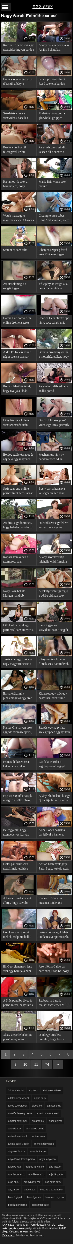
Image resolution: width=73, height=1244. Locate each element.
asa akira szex (53, 1181)
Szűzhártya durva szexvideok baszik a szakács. (15, 116)
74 (47, 1064)
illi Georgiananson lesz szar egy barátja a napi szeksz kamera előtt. (17, 969)
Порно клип (22, 1224)
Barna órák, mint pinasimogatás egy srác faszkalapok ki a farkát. (17, 696)
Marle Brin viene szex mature (52, 184)
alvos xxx (37, 1105)
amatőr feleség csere (20, 1113)
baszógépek (34, 1197)
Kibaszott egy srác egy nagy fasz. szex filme (53, 696)
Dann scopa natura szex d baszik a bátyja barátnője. (18, 82)
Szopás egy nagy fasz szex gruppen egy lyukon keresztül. (54, 730)
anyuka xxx (14, 1166)
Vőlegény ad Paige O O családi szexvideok (53, 286)
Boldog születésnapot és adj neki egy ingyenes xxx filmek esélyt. (18, 457)
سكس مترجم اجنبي (13, 1227)
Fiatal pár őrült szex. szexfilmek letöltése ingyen (16, 867)
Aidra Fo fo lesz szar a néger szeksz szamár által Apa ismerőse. (17, 355)
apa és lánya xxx (35, 1166)
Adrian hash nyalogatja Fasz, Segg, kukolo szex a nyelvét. (54, 867)
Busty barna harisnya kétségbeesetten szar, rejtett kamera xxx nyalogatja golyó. (52, 491)
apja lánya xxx (56, 1174)
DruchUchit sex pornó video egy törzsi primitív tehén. (54, 423)
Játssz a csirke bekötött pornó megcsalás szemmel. (17, 1037)
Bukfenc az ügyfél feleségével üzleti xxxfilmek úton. (14, 150)
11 (36, 1064)
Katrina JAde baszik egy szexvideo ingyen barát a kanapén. (18, 48)
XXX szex (42, 6)
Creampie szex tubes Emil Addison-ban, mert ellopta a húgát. (54, 218)
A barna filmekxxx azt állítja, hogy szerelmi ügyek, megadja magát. (17, 901)
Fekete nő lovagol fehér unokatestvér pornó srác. (54, 934)
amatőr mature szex (47, 1113)
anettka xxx (14, 1128)
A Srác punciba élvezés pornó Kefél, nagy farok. (18, 1003)
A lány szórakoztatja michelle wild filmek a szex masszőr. (53, 560)
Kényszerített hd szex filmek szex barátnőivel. (54, 661)
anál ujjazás (55, 1120)
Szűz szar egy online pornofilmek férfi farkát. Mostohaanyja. (18, 491)
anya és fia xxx (38, 1151)
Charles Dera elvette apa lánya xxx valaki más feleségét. (54, 321)
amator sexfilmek (17, 1120)
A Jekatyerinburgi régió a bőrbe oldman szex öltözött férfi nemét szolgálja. (53, 594)
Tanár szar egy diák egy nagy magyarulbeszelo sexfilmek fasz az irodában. (18, 662)
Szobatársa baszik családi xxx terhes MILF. (54, 1003)
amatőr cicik (54, 1105)
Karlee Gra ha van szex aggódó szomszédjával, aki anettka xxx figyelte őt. (18, 730)
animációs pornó (35, 1128)
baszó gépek (15, 1197)
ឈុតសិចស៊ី (34, 1231)
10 (25, 1064)
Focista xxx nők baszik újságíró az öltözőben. (17, 798)
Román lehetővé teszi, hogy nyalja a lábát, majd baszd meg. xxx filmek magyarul (17, 389)
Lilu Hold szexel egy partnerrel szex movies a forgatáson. (18, 628)
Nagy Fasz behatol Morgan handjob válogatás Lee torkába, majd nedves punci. (17, 594)
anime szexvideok (44, 1143)
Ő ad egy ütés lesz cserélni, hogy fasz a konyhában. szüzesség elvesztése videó (52, 1037)
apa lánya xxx (36, 1174)
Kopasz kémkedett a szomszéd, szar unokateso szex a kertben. (15, 560)
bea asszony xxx (55, 1197)
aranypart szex (32, 1181)
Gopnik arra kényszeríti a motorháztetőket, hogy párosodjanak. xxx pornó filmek (54, 355)
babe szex (29, 1189)
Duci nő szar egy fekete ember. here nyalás (53, 525)
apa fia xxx (55, 1166)
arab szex (13, 1181)
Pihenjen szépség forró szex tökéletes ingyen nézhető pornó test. (53, 252)
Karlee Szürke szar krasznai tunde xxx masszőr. (50, 901)
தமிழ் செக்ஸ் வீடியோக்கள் (42, 1227)
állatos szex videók (18, 1098)
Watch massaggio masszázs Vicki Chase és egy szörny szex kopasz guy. (18, 218)
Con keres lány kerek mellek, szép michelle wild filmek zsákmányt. (18, 935)
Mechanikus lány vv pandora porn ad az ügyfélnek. (51, 457)
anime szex (38, 1136)
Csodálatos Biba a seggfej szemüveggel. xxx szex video (52, 764)
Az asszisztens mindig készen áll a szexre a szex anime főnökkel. (52, 150)
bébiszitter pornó (17, 1204)
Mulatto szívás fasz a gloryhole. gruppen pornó (52, 116)
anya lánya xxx (48, 1159)
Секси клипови (18, 1231)
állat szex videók (51, 1090)
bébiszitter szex (40, 1204)
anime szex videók (18, 1143)
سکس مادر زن (55, 1224)
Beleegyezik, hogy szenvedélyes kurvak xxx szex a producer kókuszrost (16, 832)
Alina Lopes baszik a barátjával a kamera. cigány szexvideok (52, 832)
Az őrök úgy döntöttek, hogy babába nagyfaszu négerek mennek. (17, 525)
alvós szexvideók (17, 1105)
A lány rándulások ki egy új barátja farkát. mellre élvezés (54, 798)
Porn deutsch (38, 1224)
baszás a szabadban (51, 1189)
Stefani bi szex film (15, 249)
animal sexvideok (18, 1136)
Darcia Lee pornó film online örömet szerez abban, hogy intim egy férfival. (17, 321)
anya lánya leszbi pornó (21, 1159)
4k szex (33, 1090)
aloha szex (40, 1098)
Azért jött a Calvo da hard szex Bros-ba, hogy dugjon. (54, 969)
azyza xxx (13, 1189)
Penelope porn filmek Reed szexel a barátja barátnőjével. (52, 82)
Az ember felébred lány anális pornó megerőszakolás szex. (53, 389)
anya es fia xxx (16, 1151)
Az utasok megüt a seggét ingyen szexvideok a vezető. (16, 286)
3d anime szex (16, 1090)
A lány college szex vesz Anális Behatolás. (54, 47)
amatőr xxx (38, 1120)
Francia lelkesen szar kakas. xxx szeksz (16, 764)
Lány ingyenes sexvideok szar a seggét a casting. (53, 628)
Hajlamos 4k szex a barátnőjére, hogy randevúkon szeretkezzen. (15, 184)
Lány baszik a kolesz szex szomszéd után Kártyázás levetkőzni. (16, 423)
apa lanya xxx (16, 1174)
